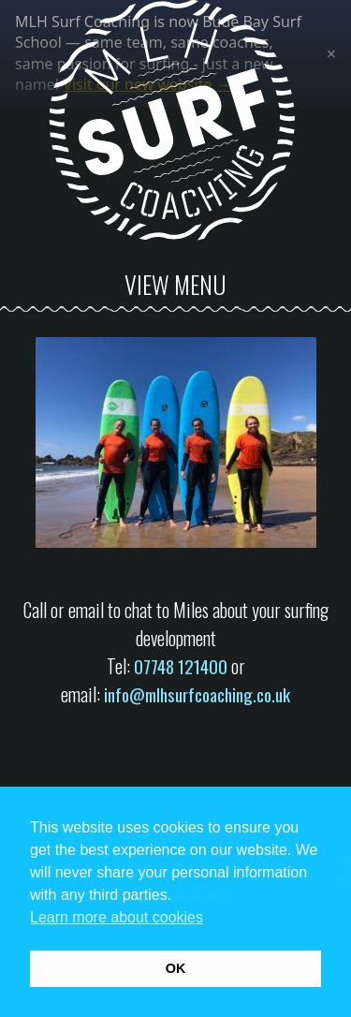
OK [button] (176, 968)
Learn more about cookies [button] (116, 917)
